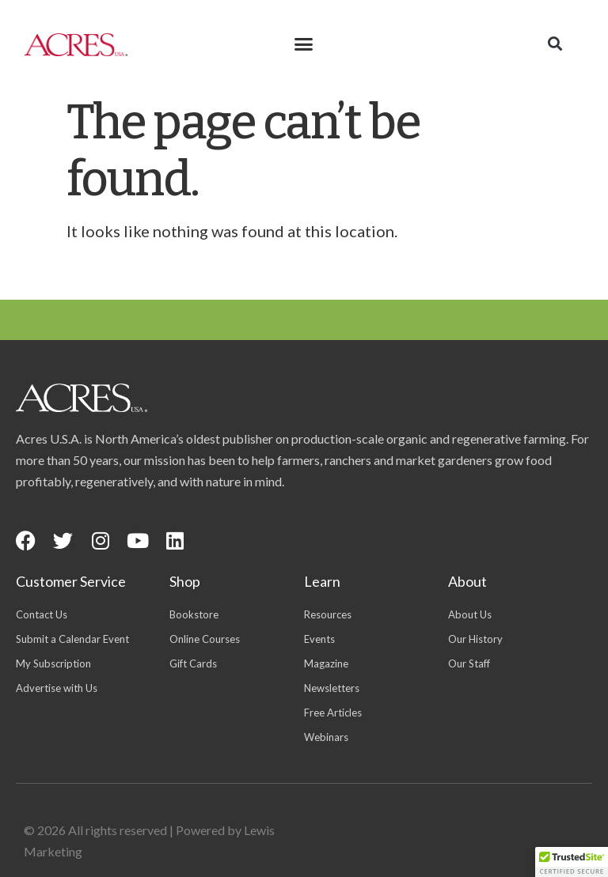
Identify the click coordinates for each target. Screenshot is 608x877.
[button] (303, 44)
